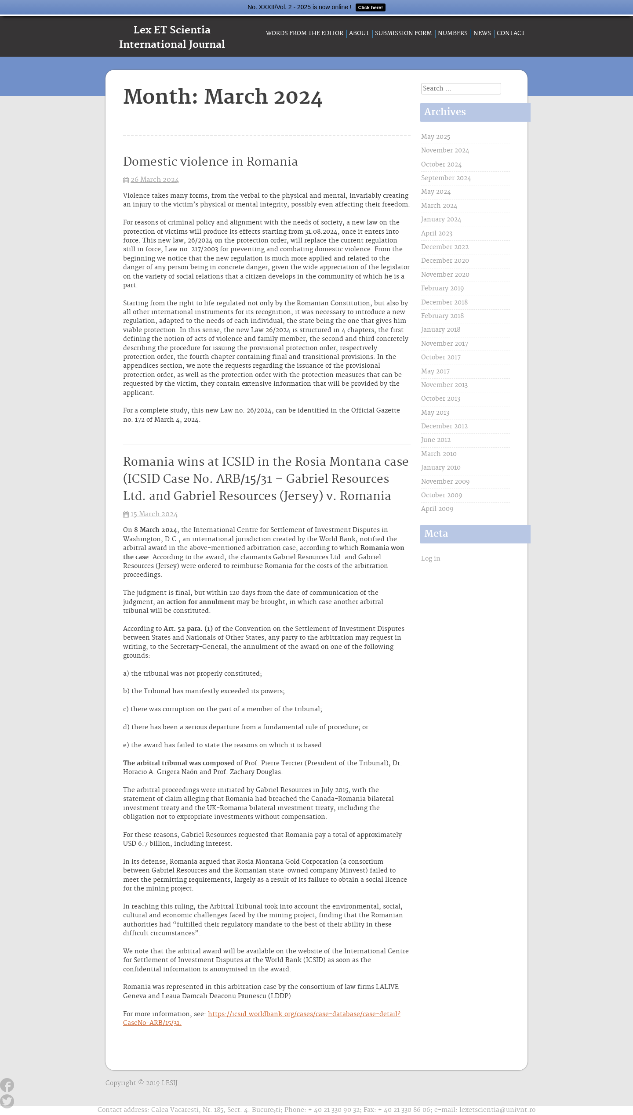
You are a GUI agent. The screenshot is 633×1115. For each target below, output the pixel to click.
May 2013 (435, 413)
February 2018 (442, 316)
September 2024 (446, 178)
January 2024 (441, 220)
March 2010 (439, 454)
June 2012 (436, 440)
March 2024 (439, 206)
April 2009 (437, 509)
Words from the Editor (304, 33)
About (359, 33)
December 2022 (445, 247)
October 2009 (441, 496)
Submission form (403, 33)
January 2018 (440, 330)
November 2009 (445, 482)
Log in (430, 559)
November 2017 (444, 344)
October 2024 (441, 165)
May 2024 (436, 192)
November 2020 (445, 275)
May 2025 (435, 137)
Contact (511, 33)
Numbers (453, 33)
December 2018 (444, 303)
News (482, 33)
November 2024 (445, 151)
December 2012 (444, 427)
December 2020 (445, 261)
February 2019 (442, 289)
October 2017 (441, 358)
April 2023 (436, 234)
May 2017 (435, 372)
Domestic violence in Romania (210, 162)
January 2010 (441, 468)
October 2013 (440, 399)
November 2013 (444, 385)
